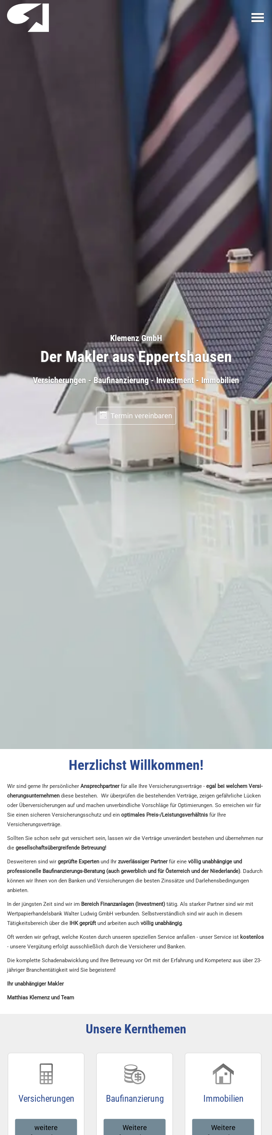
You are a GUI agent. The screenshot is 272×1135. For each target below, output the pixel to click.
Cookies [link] (195, 1086)
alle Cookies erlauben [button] (90, 969)
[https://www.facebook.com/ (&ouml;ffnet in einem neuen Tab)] (114, 1117)
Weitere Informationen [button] (135, 573)
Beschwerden (168, 1086)
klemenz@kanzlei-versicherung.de (179, 717)
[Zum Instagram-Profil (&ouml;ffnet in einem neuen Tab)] (129, 1117)
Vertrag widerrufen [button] (231, 1086)
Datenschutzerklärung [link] (131, 950)
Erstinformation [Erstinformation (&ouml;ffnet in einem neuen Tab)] (135, 1086)
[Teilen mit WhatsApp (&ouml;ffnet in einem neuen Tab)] (252, 1057)
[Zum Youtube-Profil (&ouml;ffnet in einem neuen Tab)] (157, 1117)
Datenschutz (102, 1086)
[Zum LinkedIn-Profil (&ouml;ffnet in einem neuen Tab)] (143, 1117)
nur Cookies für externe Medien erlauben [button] (112, 989)
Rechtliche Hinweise (65, 1086)
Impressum (28, 1086)
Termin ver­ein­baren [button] (136, 142)
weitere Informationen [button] (46, 573)
